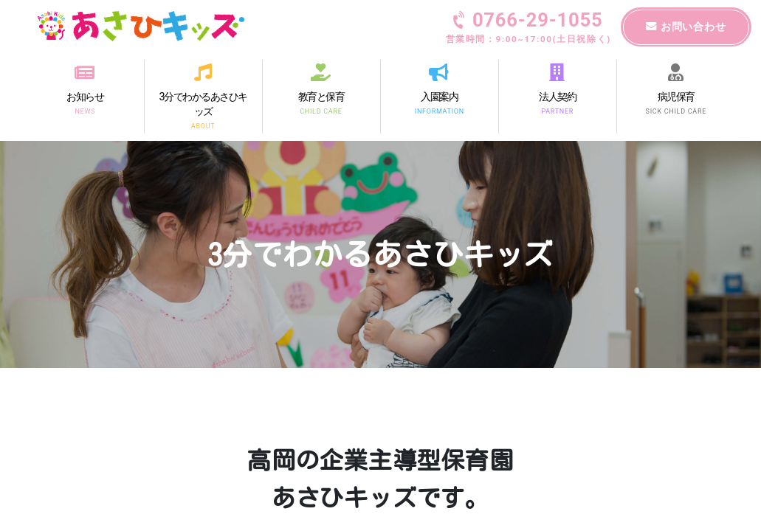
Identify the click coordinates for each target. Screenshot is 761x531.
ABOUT (203, 126)
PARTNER (557, 110)
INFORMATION (439, 110)
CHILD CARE (321, 110)
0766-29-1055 (528, 29)
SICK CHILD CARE (675, 110)
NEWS (85, 110)
